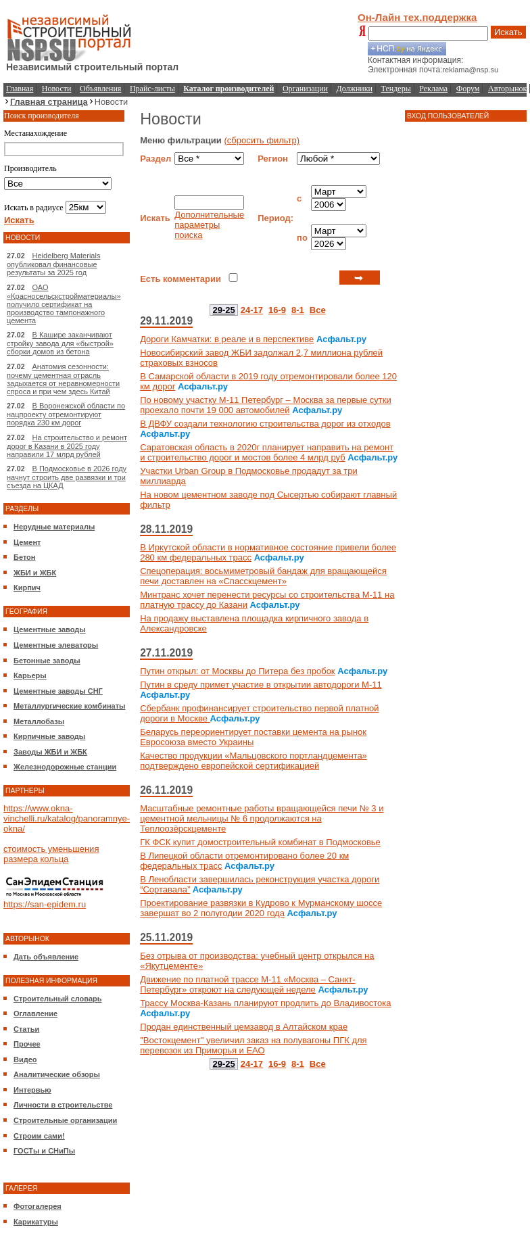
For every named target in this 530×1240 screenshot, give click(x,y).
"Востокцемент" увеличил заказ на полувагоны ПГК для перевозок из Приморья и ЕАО (253, 1045)
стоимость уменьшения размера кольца (51, 854)
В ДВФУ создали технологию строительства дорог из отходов (265, 424)
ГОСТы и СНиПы (44, 1151)
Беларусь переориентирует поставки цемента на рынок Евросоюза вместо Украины (253, 737)
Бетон (24, 557)
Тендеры (396, 88)
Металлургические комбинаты (69, 706)
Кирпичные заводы (49, 736)
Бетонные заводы (47, 661)
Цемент (27, 542)
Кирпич (27, 587)
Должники (354, 88)
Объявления (100, 88)
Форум (468, 88)
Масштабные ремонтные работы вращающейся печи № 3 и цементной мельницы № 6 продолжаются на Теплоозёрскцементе (261, 818)
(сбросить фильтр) (261, 140)
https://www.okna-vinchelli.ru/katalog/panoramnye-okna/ (66, 818)
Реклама (433, 88)
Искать (508, 32)
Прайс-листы (152, 88)
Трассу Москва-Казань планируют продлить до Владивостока (265, 1003)
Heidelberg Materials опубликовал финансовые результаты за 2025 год (53, 264)
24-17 (252, 310)
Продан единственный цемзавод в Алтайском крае (243, 1027)
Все (318, 310)
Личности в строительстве (63, 1105)
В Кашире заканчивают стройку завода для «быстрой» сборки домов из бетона (60, 343)
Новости (57, 88)
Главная (19, 88)
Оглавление (35, 1013)
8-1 (297, 310)
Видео (25, 1059)
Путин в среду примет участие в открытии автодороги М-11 (261, 684)
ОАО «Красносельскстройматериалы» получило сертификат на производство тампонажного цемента (64, 304)
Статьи (26, 1029)
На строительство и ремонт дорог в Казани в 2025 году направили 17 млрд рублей (67, 445)
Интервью (32, 1090)
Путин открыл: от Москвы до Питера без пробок (237, 671)
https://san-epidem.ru (44, 904)
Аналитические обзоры (57, 1074)
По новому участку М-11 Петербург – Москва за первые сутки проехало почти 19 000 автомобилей (265, 405)
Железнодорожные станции (65, 767)
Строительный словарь (58, 999)
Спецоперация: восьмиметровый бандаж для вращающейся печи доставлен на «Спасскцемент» (263, 576)
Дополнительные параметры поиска (209, 225)
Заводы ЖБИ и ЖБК (50, 752)
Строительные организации (65, 1120)
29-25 (223, 310)
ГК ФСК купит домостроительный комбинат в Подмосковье (260, 842)
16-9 (277, 310)
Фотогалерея (38, 1206)
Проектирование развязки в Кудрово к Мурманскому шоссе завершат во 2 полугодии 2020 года (261, 908)
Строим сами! (39, 1136)
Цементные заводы (50, 629)
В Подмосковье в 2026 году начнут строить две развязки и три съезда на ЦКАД (66, 477)
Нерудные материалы (54, 527)
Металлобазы (39, 721)
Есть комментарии (180, 279)
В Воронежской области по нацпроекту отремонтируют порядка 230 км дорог (66, 414)
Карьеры (30, 675)
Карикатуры (36, 1222)
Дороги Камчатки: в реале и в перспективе (227, 339)
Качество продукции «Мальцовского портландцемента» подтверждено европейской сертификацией (253, 760)
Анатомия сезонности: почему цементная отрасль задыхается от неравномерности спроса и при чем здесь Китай (63, 379)
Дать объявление (46, 957)
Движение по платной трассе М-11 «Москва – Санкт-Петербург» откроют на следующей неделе (247, 984)
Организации (305, 88)
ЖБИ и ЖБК (35, 573)
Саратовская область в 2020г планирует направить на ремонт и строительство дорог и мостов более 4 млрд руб (266, 452)
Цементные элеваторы (56, 645)
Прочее (27, 1044)
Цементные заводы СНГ (58, 691)
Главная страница (49, 102)
